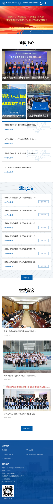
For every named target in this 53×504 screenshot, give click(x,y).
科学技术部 (29, 450)
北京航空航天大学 (8, 458)
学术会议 (26, 290)
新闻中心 (26, 43)
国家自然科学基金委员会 (34, 454)
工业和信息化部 (7, 454)
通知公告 (26, 188)
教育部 (4, 450)
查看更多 (26, 278)
